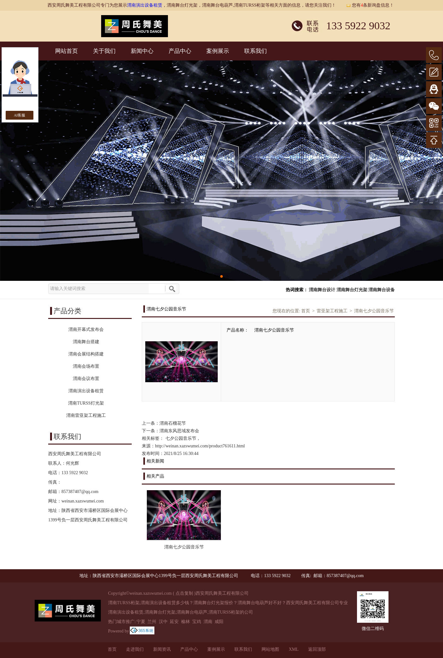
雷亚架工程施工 (332, 311)
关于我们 (104, 51)
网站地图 (270, 649)
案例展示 (217, 51)
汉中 (163, 621)
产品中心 (180, 51)
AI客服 (20, 115)
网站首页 (66, 51)
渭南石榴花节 (172, 423)
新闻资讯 (162, 649)
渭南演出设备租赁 (144, 5)
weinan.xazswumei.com (82, 501)
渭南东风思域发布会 (179, 430)
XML (293, 649)
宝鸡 (196, 621)
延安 (174, 621)
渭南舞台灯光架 (352, 289)
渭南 (208, 621)
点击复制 (184, 593)
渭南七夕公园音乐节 (374, 311)
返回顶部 (317, 649)
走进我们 (135, 649)
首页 (305, 311)
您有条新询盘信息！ (370, 5)
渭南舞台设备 (381, 289)
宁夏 (140, 621)
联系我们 (255, 51)
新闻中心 (142, 51)
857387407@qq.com (80, 491)
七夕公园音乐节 (180, 438)
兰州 (151, 621)
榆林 (185, 621)
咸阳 (219, 621)
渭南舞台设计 (322, 289)
